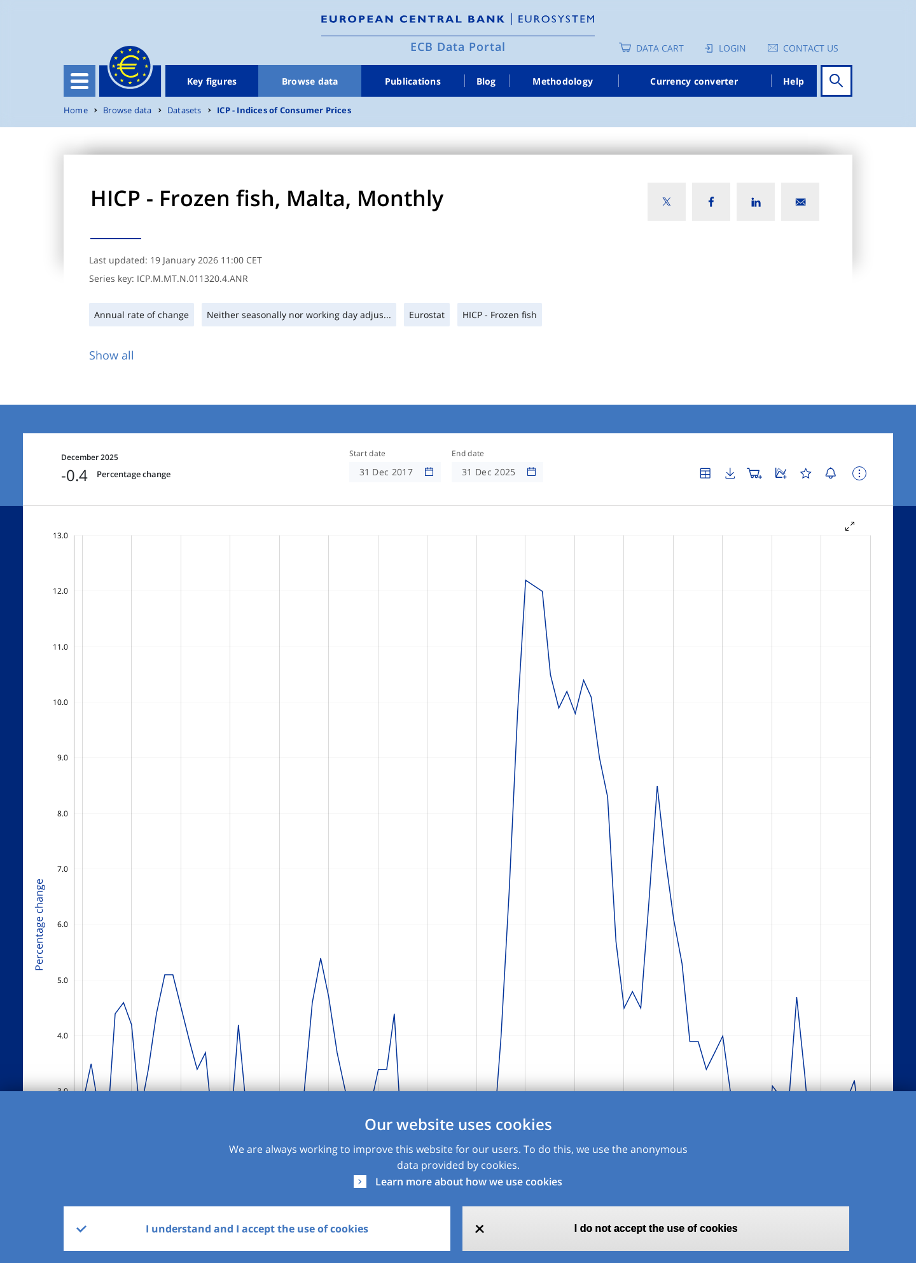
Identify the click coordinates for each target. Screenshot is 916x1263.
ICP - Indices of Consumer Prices (284, 110)
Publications (413, 81)
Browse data (310, 81)
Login (732, 48)
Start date (367, 454)
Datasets (184, 110)
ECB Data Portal (458, 46)
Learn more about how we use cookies (468, 1182)
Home (76, 110)
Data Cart (660, 48)
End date (468, 454)
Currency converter (694, 81)
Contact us (810, 48)
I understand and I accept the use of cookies (257, 1229)
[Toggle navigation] (79, 81)
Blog (486, 81)
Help (793, 81)
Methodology (562, 81)
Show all (111, 355)
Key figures (212, 81)
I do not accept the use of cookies (656, 1228)
